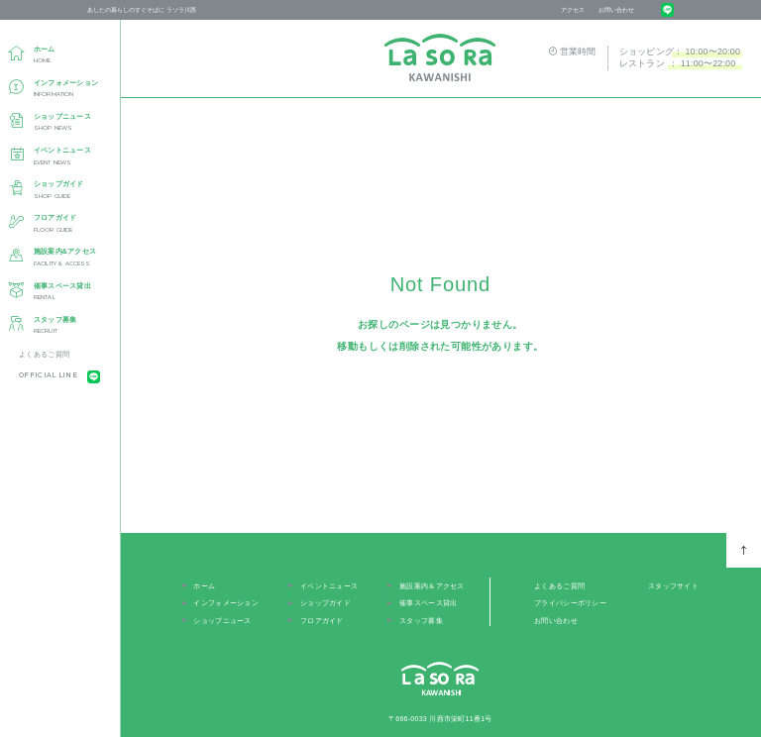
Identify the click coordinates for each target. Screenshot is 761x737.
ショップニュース (222, 620)
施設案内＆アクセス (432, 585)
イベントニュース (329, 585)
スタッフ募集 (421, 620)
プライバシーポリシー (570, 602)
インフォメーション (226, 602)
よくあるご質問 (44, 354)
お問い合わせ (616, 9)
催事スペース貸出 (428, 602)
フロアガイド (322, 620)
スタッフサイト (673, 585)
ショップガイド (325, 602)
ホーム (204, 585)
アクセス (573, 9)
